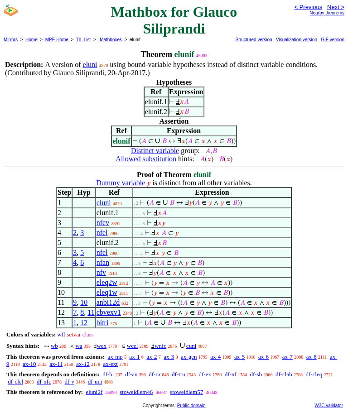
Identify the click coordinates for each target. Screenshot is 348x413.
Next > (335, 7)
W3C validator (328, 405)
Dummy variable (120, 183)
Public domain (191, 405)
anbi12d (108, 302)
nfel (102, 232)
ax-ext (110, 363)
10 (83, 302)
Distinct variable (155, 150)
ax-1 (135, 356)
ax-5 (239, 356)
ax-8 (311, 356)
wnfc (160, 345)
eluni (90, 64)
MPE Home (56, 39)
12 (83, 323)
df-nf (231, 374)
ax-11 (56, 363)
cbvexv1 (109, 312)
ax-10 (29, 363)
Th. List (83, 39)
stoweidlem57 (186, 392)
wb (54, 345)
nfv (101, 272)
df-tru (178, 374)
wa (78, 345)
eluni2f (94, 392)
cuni (191, 345)
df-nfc (44, 381)
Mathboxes (110, 39)
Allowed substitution (146, 159)
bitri (103, 323)
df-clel (15, 381)
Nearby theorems (326, 12)
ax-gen (189, 356)
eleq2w (107, 282)
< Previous (308, 7)
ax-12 (83, 363)
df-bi (108, 374)
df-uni (95, 381)
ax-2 (151, 356)
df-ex (204, 374)
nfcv (103, 222)
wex (101, 345)
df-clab (284, 374)
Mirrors (11, 39)
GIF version (332, 39)
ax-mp (115, 356)
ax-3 (169, 356)
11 (90, 312)
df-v (69, 381)
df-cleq (313, 374)
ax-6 (263, 356)
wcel (132, 345)
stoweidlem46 (136, 392)
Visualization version (296, 39)
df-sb (256, 374)
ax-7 (287, 356)
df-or (154, 374)
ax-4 (215, 356)
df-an (131, 374)
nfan (103, 262)
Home (31, 39)
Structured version (253, 39)
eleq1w (107, 292)
